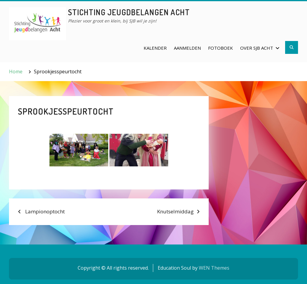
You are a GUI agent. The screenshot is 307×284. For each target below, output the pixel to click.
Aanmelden (187, 48)
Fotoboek (220, 48)
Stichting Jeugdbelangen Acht (129, 12)
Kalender (155, 48)
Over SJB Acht (256, 48)
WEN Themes (214, 268)
